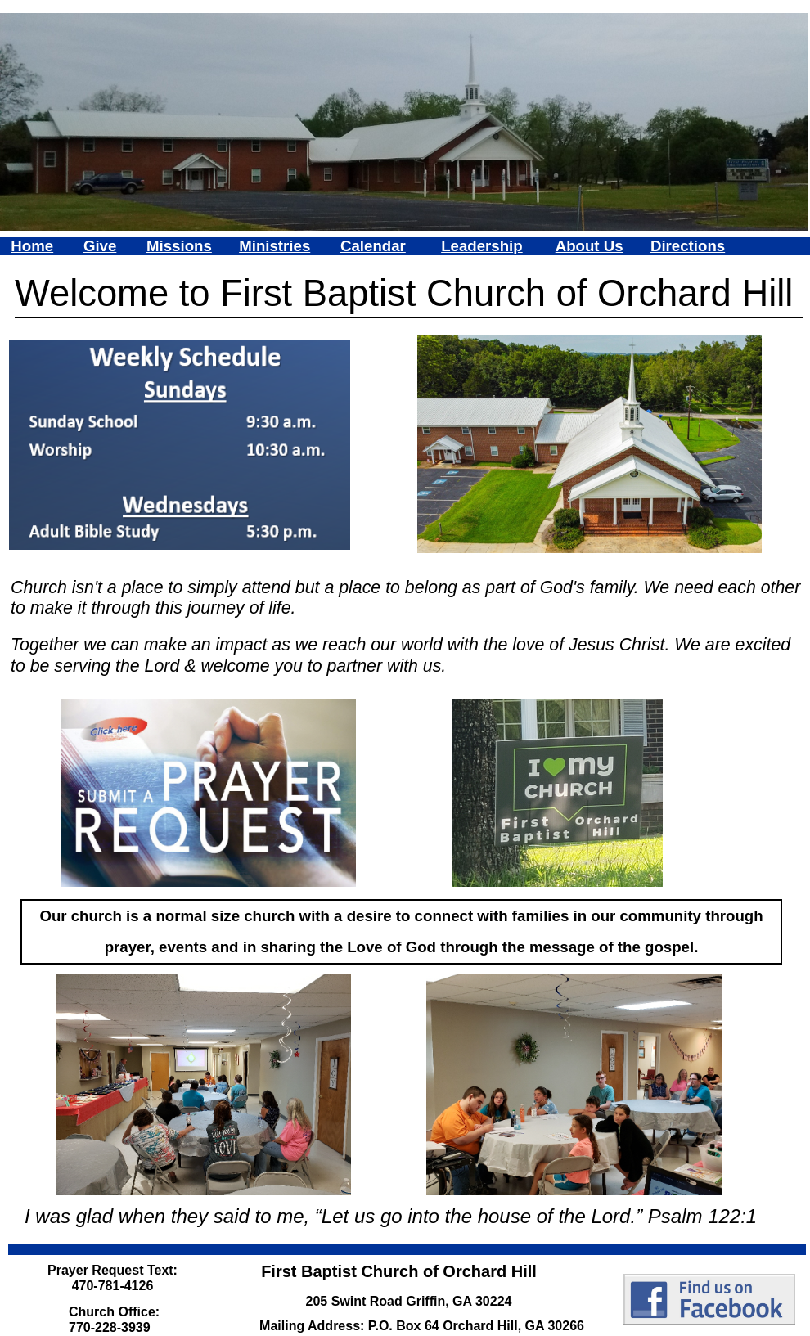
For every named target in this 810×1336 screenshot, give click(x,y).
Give (99, 245)
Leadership (482, 245)
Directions (687, 245)
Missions (179, 245)
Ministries (274, 245)
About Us (589, 245)
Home (32, 245)
